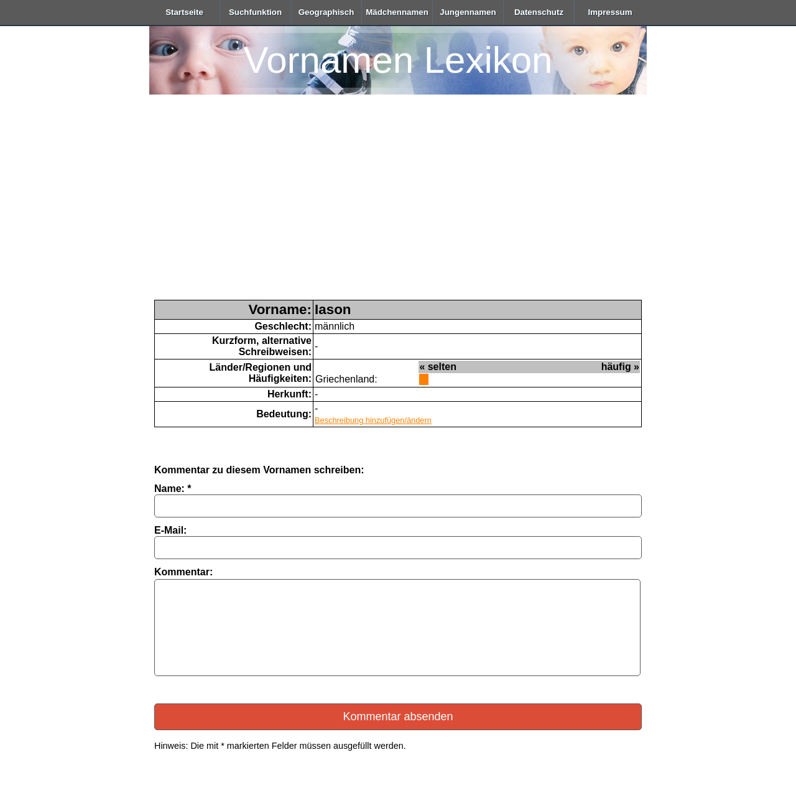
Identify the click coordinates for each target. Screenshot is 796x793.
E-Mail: (170, 530)
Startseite (184, 12)
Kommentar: (183, 572)
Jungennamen (468, 12)
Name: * (173, 488)
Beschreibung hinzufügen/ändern (373, 420)
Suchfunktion (255, 12)
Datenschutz (538, 12)
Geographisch (326, 12)
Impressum (610, 12)
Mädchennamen (397, 12)
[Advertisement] (398, 206)
